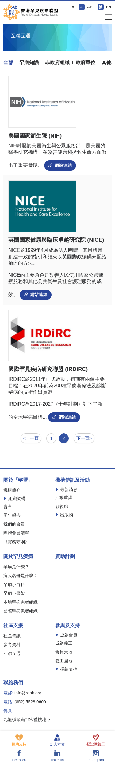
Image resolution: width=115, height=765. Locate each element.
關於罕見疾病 (18, 556)
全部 (8, 62)
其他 (106, 62)
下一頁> (84, 438)
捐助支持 (19, 740)
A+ (89, 7)
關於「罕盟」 (18, 480)
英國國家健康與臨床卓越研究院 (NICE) (56, 240)
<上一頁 (31, 438)
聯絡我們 (13, 682)
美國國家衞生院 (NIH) (35, 136)
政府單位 (85, 62)
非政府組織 (57, 62)
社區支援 (13, 625)
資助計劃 (65, 556)
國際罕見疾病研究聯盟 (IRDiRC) (48, 369)
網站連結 (60, 165)
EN (108, 7)
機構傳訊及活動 (72, 480)
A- (73, 7)
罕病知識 (29, 62)
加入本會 (57, 740)
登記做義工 (95, 740)
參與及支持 (67, 625)
